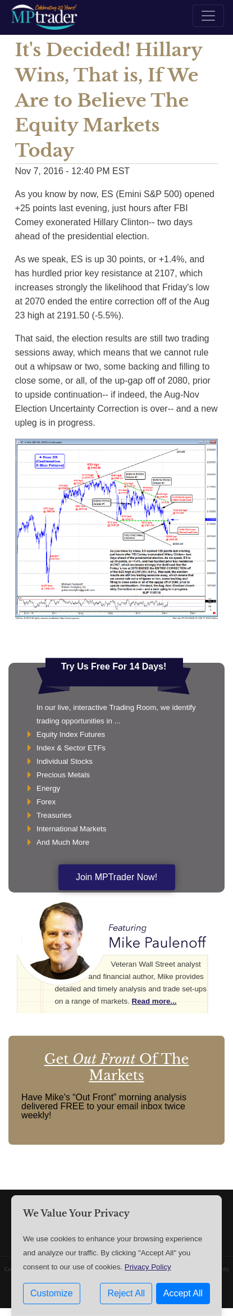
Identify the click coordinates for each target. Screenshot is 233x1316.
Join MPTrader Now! (116, 877)
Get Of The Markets (116, 1067)
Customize (51, 1293)
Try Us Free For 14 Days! (114, 666)
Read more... (154, 1001)
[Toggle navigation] (208, 15)
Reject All (126, 1293)
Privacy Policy (148, 1267)
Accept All (183, 1293)
